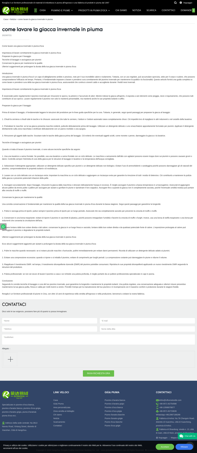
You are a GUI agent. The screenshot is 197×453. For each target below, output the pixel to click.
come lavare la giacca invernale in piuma (35, 19)
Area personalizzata (61, 407)
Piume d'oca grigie (112, 426)
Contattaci (168, 10)
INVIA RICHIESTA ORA (98, 373)
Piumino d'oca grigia (113, 411)
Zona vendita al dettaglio (63, 411)
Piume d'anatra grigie (114, 418)
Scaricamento (59, 422)
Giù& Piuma (58, 404)
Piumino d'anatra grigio (114, 404)
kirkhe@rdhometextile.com (170, 400)
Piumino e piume (60, 10)
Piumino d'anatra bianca (115, 400)
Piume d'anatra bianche (115, 415)
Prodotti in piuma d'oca (92, 10)
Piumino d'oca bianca (114, 407)
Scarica (151, 10)
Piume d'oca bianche (113, 422)
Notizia (136, 10)
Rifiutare (184, 447)
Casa (43, 10)
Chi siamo (121, 10)
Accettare (165, 447)
